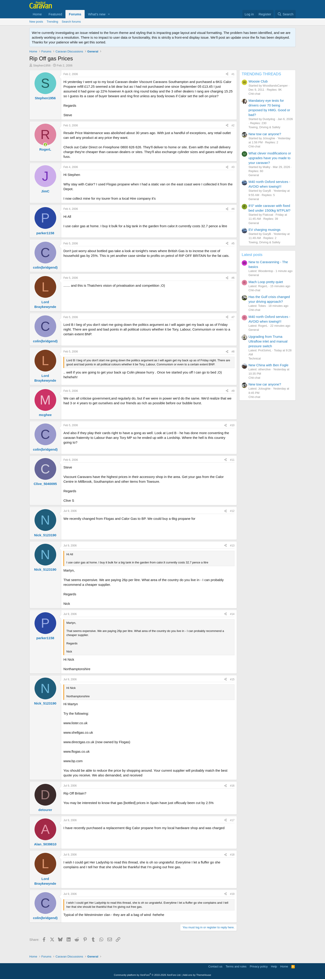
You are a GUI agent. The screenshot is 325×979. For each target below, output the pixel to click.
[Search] (285, 14)
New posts (36, 21)
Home (37, 14)
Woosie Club (258, 81)
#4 (233, 208)
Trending (52, 21)
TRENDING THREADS (261, 74)
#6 (233, 277)
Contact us (215, 966)
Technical (254, 358)
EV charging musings (264, 230)
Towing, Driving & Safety (264, 127)
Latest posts (252, 255)
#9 (233, 391)
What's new (96, 14)
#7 (233, 317)
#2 (233, 125)
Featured (55, 14)
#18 (232, 854)
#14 (232, 614)
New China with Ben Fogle (268, 365)
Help (274, 966)
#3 (233, 167)
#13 (232, 545)
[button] (109, 14)
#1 (233, 74)
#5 (233, 243)
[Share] (227, 74)
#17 (232, 820)
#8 (233, 351)
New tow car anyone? (264, 134)
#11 (232, 459)
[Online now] (45, 144)
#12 (232, 511)
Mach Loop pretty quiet (265, 282)
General (253, 175)
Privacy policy (259, 966)
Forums (75, 14)
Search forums (71, 21)
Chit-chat (254, 93)
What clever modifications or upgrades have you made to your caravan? (269, 158)
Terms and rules (236, 966)
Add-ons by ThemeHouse (197, 975)
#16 (232, 785)
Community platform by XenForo (147, 975)
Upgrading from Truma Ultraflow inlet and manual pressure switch (268, 341)
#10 (232, 425)
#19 (232, 894)
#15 (232, 679)
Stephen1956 (42, 65)
